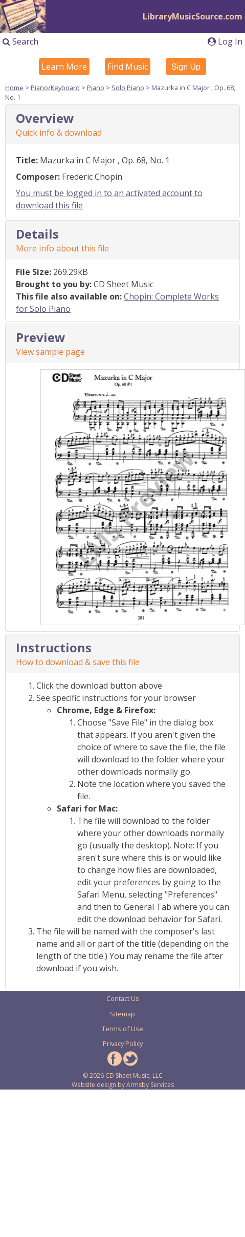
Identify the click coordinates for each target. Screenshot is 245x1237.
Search (20, 41)
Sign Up (186, 66)
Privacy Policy (123, 1043)
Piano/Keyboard (55, 87)
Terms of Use (122, 1028)
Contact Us (122, 998)
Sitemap (122, 1013)
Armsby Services (150, 1084)
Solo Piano (128, 87)
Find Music (127, 66)
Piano (95, 87)
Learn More (64, 66)
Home (14, 87)
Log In (225, 41)
